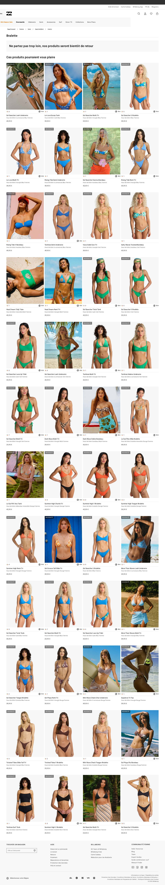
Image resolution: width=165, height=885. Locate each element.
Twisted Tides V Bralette (63, 763)
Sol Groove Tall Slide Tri (63, 569)
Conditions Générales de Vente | (127, 877)
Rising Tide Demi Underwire (63, 181)
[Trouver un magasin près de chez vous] (34, 850)
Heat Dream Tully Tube (25, 310)
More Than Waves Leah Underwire (140, 569)
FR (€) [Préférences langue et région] (147, 7)
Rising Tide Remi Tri (140, 181)
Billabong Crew (96, 852)
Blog (133, 852)
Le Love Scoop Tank (63, 116)
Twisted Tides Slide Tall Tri (25, 763)
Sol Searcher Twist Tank (101, 310)
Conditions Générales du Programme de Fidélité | (122, 879)
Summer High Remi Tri (25, 569)
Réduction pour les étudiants (101, 857)
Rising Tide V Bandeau (25, 246)
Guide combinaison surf (140, 860)
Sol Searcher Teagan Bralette (25, 699)
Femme (34, 13)
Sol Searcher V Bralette (140, 116)
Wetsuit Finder (137, 863)
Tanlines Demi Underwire (63, 246)
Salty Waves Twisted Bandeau (140, 246)
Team (134, 854)
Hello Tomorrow (137, 849)
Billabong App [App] (138, 7)
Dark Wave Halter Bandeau (101, 440)
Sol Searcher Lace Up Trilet (25, 375)
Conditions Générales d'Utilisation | (148, 877)
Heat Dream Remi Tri (63, 310)
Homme (21, 13)
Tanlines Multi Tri (101, 375)
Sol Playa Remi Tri (63, 699)
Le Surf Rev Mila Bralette (140, 440)
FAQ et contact (55, 866)
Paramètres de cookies (152, 875)
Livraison (53, 852)
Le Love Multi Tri (25, 181)
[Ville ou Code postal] (21, 850)
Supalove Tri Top (140, 699)
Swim (29, 29)
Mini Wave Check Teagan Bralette (101, 763)
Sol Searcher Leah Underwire (25, 116)
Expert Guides (137, 857)
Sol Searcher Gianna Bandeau (101, 181)
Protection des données (58, 863)
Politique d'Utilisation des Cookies (148, 879)
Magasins (155, 7)
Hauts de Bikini (39, 29)
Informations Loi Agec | (138, 875)
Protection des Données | (109, 877)
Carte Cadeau (126, 7)
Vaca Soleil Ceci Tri (101, 246)
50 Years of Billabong (99, 849)
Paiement (53, 857)
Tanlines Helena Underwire (140, 375)
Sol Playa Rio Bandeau (140, 763)
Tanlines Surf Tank (25, 828)
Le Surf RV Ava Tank (25, 505)
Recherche (139, 13)
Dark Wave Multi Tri (63, 440)
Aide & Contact (113, 7)
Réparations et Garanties (59, 860)
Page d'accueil (11, 29)
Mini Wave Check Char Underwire (101, 699)
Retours (53, 855)
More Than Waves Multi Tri (140, 634)
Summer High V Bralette (101, 505)
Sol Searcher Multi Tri (101, 116)
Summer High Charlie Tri (63, 505)
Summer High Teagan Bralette (140, 505)
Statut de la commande (58, 849)
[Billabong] (9, 14)
